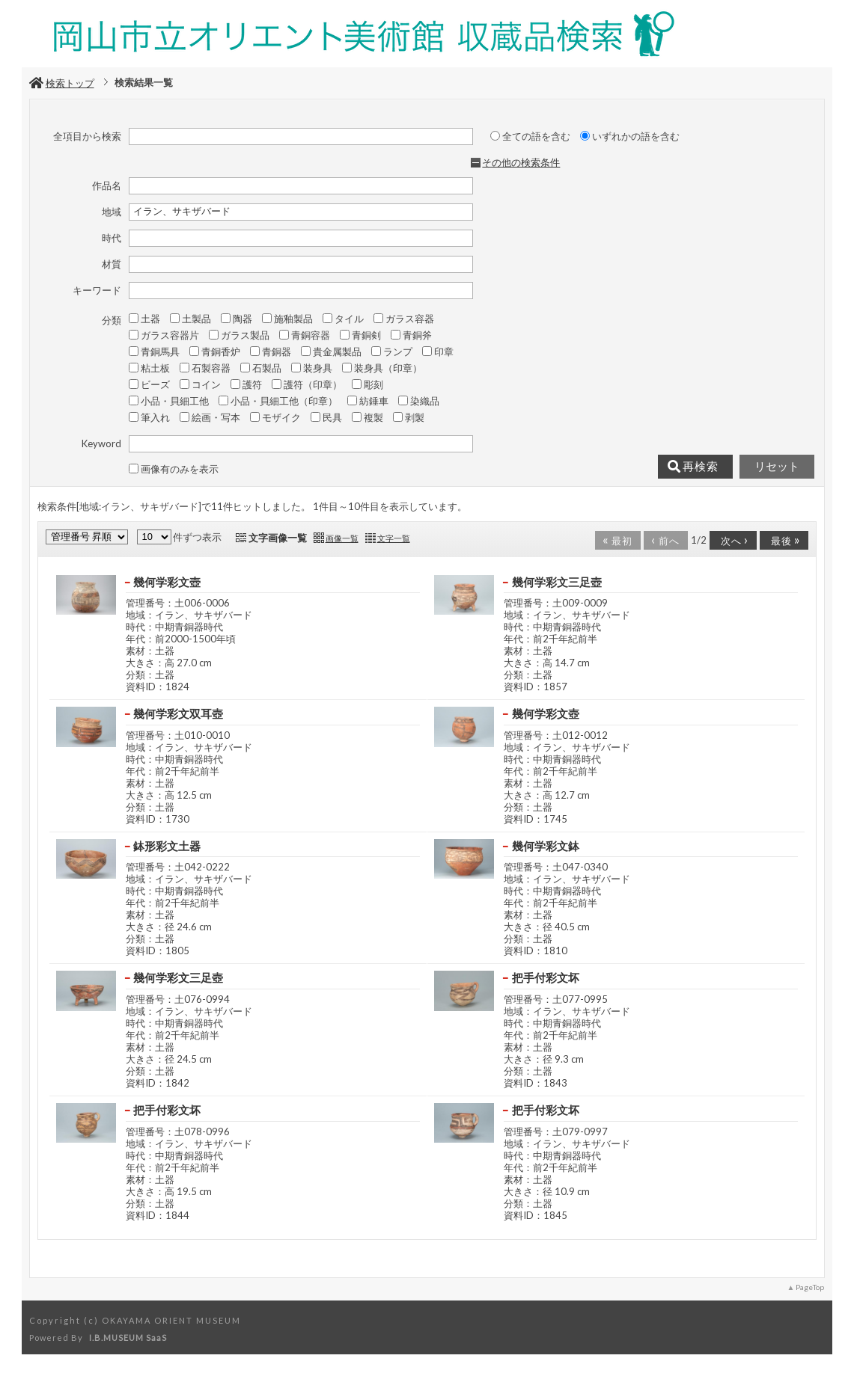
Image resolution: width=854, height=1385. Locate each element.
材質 (111, 264)
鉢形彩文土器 (167, 846)
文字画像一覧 (277, 538)
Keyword (101, 443)
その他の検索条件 (521, 162)
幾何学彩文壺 (167, 582)
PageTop (810, 1287)
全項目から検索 (87, 136)
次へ (732, 539)
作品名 (106, 185)
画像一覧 (342, 538)
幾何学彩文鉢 (545, 846)
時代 (111, 238)
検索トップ (61, 83)
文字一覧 (393, 538)
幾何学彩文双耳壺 (178, 713)
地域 (111, 211)
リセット (776, 466)
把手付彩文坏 (545, 977)
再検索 (693, 466)
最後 (783, 539)
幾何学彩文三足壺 (557, 582)
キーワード (97, 290)
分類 (111, 320)
